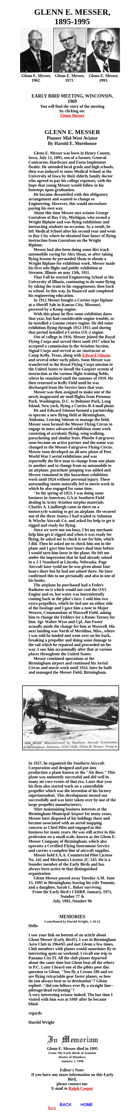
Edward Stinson (96, 355)
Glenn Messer (72, 115)
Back (62, 1108)
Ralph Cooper (81, 1088)
